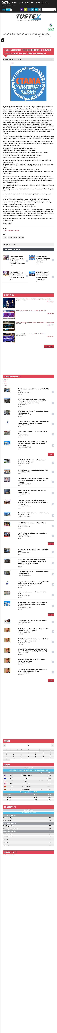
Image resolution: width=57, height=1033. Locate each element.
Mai (28, 745)
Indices (13, 6)
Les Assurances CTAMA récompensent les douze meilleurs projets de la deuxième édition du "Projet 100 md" (43, 275)
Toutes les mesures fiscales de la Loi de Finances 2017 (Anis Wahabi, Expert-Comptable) (33, 629)
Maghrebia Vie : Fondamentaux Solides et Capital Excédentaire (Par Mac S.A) (31, 461)
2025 (5, 383)
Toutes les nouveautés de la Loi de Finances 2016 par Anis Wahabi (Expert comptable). (33, 640)
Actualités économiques (13, 230)
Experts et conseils (6, 6)
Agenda (38, 2)
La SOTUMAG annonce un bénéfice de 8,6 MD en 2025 (33, 470)
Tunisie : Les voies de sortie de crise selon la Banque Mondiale (31, 310)
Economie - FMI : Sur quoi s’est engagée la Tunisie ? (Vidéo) (30, 333)
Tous (5, 385)
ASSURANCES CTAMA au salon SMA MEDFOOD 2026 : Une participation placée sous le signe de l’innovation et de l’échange (17, 260)
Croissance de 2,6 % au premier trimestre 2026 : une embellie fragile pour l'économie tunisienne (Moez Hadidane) (33, 480)
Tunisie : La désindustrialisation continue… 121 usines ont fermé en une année (35, 322)
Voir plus (49, 346)
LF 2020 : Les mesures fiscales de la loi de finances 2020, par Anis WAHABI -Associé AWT (32, 670)
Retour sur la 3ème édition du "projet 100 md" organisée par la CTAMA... (33, 299)
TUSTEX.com (5, 2)
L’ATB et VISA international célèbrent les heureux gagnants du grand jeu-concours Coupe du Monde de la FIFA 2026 (33, 502)
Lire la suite (50, 301)
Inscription (21, 2)
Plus (51, 454)
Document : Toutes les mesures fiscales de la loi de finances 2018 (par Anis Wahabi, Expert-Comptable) (32, 650)
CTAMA (4, 237)
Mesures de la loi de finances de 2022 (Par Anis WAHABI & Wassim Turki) (31, 660)
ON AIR (7, 9)
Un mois (6, 379)
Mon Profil (27, 2)
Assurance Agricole (12, 237)
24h (5, 381)
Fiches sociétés (44, 2)
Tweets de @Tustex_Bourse (9, 854)
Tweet (12, 63)
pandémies (21, 237)
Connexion (14, 2)
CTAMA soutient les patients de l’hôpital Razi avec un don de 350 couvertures (43, 259)
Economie (5, 230)
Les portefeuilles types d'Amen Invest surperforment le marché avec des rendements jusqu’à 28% (33, 422)
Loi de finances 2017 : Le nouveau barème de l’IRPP (32, 620)
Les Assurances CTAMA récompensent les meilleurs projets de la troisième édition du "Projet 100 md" (17, 274)
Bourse (32, 2)
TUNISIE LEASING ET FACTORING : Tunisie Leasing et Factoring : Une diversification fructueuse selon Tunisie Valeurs (32, 443)
